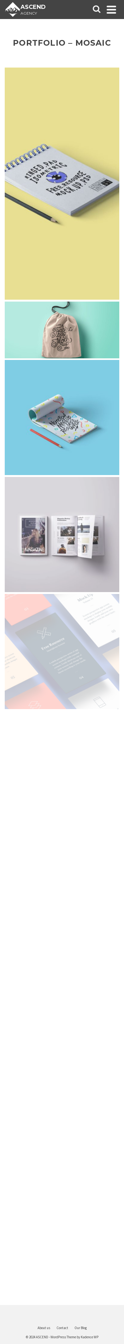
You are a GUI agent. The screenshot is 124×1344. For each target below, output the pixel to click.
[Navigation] (111, 9)
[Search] (96, 9)
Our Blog (80, 1328)
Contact (62, 1328)
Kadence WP (89, 1337)
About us (44, 1328)
